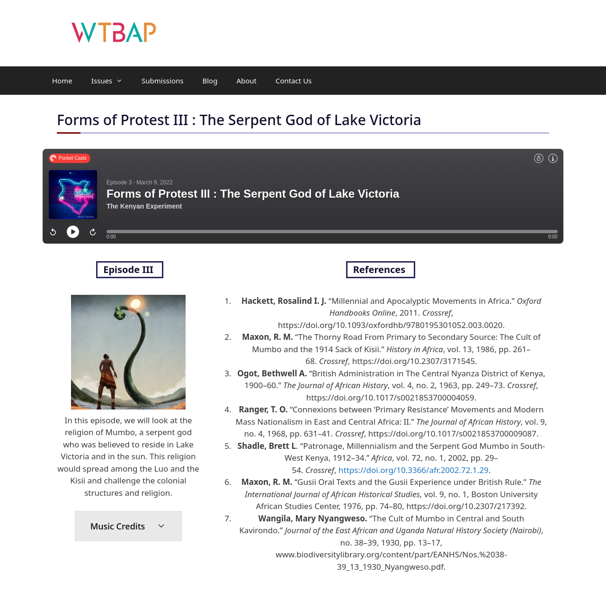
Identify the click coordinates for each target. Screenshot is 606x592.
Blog (209, 80)
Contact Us (294, 80)
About (246, 80)
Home (62, 80)
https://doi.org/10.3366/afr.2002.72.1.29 (414, 469)
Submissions (162, 80)
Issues (111, 80)
